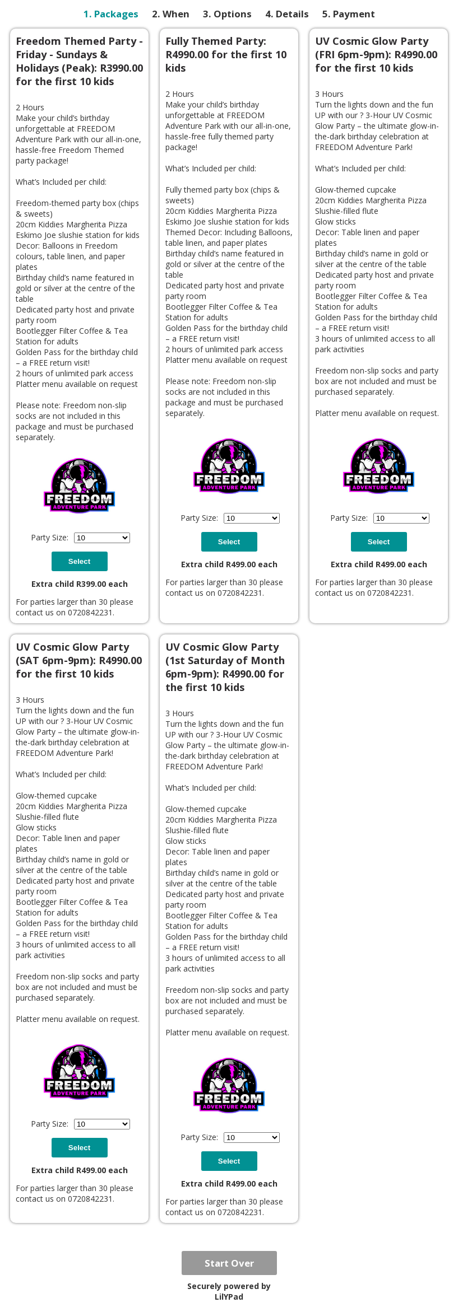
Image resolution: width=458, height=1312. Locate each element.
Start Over (229, 1263)
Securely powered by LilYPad (229, 1291)
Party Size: (49, 537)
